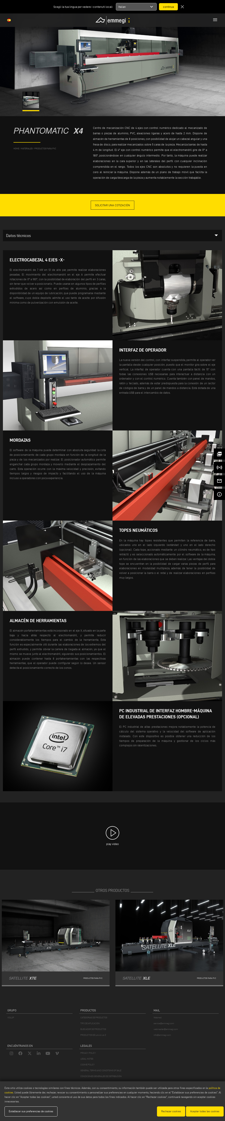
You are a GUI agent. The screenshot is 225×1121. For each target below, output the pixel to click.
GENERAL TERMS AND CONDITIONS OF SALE (100, 1070)
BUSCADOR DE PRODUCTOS (93, 1029)
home (16, 148)
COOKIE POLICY (87, 1064)
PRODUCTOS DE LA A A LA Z (93, 1035)
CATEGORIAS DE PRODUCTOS (93, 1017)
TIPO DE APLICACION (90, 1023)
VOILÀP (10, 1017)
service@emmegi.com (164, 1023)
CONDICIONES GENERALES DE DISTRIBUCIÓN (101, 1076)
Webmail (158, 1017)
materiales (27, 148)
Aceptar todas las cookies (204, 1111)
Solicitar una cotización (112, 205)
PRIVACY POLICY (88, 1053)
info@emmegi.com (162, 1035)
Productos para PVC (45, 148)
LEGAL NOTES (86, 1059)
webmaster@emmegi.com (166, 1029)
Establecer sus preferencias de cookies (31, 1111)
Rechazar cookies (171, 1111)
